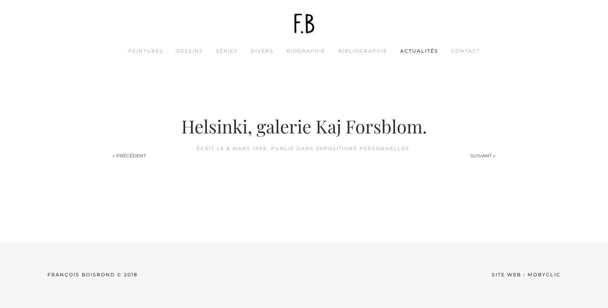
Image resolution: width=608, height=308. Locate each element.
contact (465, 51)
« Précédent (129, 156)
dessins (189, 51)
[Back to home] (304, 23)
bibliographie (362, 51)
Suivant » (483, 156)
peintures (145, 51)
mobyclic (544, 275)
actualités (419, 51)
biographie (305, 51)
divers (262, 51)
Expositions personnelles (362, 148)
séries (227, 51)
